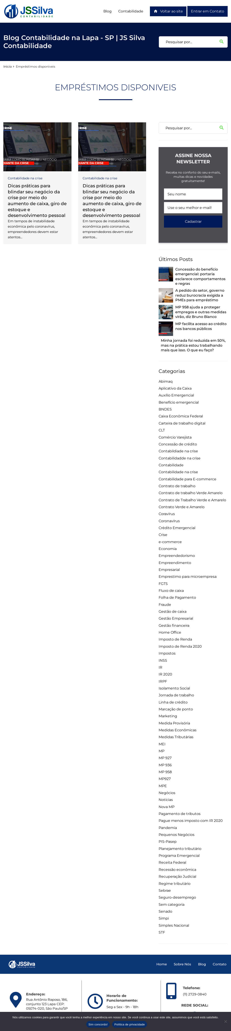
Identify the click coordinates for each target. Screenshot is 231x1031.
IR (160, 667)
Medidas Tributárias (176, 737)
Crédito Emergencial (177, 528)
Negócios (167, 793)
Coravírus (167, 514)
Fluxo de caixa (171, 590)
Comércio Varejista (175, 437)
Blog (107, 11)
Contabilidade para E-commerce (187, 479)
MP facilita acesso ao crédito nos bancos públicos (201, 326)
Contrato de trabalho (177, 486)
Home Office (170, 632)
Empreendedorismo (177, 556)
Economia (168, 549)
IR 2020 (165, 674)
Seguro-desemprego (177, 897)
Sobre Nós (182, 964)
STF (162, 932)
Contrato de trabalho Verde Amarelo (191, 493)
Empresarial (169, 570)
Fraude (165, 604)
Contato (220, 964)
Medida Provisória (174, 723)
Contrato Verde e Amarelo (181, 507)
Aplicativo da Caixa (175, 388)
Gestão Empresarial (176, 618)
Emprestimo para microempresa (188, 576)
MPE (163, 786)
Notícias (166, 800)
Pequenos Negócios (176, 835)
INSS (163, 660)
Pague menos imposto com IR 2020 (191, 821)
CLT (162, 430)
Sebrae (165, 890)
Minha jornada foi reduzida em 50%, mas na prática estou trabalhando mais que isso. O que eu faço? (193, 345)
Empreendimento (175, 563)
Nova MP (166, 807)
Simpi (164, 918)
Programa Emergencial (179, 855)
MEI (162, 744)
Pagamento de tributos (179, 814)
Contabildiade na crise (178, 451)
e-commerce (170, 542)
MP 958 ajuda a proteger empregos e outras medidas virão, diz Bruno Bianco (200, 312)
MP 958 (165, 772)
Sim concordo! (98, 1024)
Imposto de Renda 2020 (180, 646)
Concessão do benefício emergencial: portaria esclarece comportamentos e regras (200, 276)
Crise (163, 535)
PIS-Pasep (168, 841)
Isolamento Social (174, 688)
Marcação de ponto (176, 709)
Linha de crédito (173, 702)
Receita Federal (172, 862)
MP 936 (165, 765)
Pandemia (168, 828)
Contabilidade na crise (25, 178)
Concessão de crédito (178, 444)
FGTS (163, 584)
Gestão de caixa (172, 611)
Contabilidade (130, 11)
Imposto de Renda (175, 639)
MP (161, 751)
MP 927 (165, 758)
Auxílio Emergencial (176, 395)
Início (7, 67)
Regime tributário (174, 883)
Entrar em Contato (207, 11)
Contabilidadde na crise (179, 458)
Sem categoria (171, 904)
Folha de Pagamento (177, 597)
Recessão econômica (177, 869)
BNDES (165, 409)
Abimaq (166, 381)
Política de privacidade (129, 1024)
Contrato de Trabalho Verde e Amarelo (192, 500)
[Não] (225, 1021)
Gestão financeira (174, 625)
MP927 (165, 779)
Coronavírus (169, 521)
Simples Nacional (174, 925)
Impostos (167, 653)
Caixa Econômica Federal (181, 416)
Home (161, 964)
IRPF (163, 681)
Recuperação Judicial (177, 876)
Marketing (168, 716)
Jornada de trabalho (176, 695)
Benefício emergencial (179, 402)
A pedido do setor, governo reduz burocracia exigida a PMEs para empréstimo (199, 295)
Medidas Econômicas (177, 730)
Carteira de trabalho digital (182, 423)
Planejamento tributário (180, 849)
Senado (165, 911)
